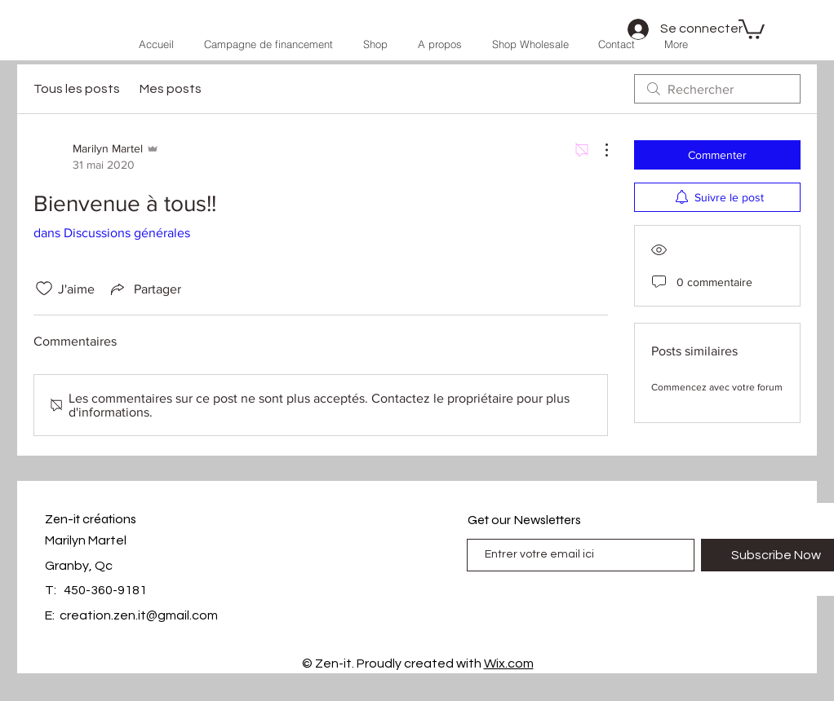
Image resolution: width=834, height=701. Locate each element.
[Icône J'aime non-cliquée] (44, 288)
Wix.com (509, 663)
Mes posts (171, 88)
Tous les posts (76, 88)
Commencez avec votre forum (717, 387)
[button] (752, 28)
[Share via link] (144, 288)
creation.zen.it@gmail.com (139, 615)
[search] (717, 89)
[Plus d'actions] (598, 150)
